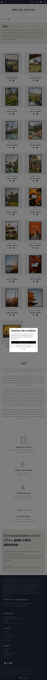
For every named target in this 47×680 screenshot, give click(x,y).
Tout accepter (23, 342)
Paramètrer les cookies (23, 346)
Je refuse (23, 348)
